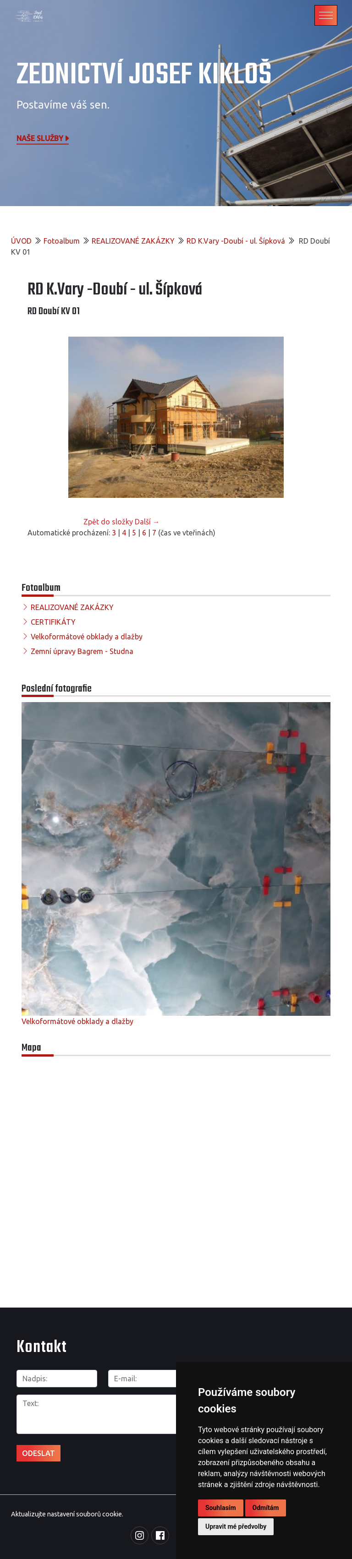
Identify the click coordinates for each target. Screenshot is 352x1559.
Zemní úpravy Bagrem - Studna (82, 651)
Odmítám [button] (266, 1507)
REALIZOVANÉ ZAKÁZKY (133, 241)
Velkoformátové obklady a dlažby (87, 636)
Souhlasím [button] (220, 1507)
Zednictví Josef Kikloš (144, 75)
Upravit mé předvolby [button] (235, 1526)
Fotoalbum (62, 241)
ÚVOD (21, 241)
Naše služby (43, 138)
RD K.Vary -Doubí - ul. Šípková (236, 241)
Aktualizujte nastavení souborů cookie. (67, 1514)
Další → (147, 522)
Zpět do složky (108, 522)
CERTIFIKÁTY (53, 622)
